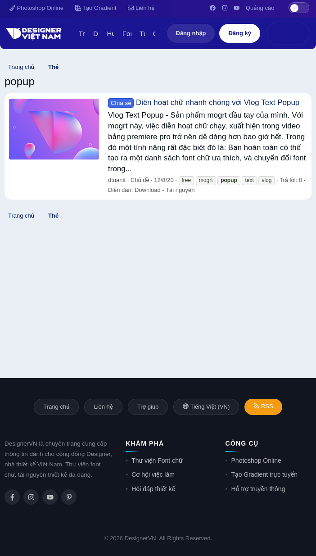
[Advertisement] (158, 288)
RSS (263, 406)
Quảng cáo (260, 8)
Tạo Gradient (96, 8)
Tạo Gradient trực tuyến (264, 474)
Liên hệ (141, 8)
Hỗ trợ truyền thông (258, 488)
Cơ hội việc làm (153, 474)
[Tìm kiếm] (297, 33)
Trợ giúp (147, 406)
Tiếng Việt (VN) (206, 406)
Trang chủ (56, 406)
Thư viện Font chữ (156, 460)
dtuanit (117, 180)
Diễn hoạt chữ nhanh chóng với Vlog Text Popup (203, 102)
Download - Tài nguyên (164, 190)
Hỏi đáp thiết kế (153, 488)
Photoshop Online (36, 8)
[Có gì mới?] (278, 33)
